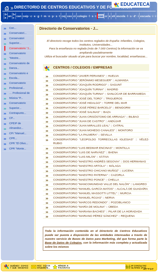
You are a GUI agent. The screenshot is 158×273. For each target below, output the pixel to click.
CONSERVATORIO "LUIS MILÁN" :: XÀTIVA (81, 156)
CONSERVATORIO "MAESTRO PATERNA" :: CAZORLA (88, 175)
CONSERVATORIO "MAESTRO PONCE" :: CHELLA (86, 179)
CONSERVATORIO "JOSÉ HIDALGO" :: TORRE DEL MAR (90, 102)
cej (63, 16)
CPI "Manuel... (17, 133)
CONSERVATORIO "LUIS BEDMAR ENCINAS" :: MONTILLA (91, 147)
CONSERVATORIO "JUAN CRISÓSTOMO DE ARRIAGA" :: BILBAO (96, 116)
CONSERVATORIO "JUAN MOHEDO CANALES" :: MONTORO (93, 130)
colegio (82, 16)
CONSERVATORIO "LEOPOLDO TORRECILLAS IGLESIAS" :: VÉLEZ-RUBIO (101, 141)
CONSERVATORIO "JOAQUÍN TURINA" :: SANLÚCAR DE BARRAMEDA (99, 93)
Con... (12, 27)
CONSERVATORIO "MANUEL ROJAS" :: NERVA (84, 197)
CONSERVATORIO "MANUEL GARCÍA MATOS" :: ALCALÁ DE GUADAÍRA (100, 188)
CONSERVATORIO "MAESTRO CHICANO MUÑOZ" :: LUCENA (93, 170)
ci (74, 16)
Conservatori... (17, 32)
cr (106, 16)
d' (135, 16)
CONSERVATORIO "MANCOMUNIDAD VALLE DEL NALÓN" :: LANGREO (100, 184)
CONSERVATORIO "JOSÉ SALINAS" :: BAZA (82, 112)
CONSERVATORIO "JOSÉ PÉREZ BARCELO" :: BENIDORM (91, 107)
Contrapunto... (17, 112)
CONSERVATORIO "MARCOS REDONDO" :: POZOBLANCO (91, 202)
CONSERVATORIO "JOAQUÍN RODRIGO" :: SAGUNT (87, 84)
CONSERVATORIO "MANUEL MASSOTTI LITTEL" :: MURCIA (92, 193)
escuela (145, 16)
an (9, 16)
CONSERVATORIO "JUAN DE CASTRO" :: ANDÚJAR (87, 121)
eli (113, 16)
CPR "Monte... (17, 148)
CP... (12, 117)
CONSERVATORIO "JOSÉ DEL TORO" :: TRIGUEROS (87, 98)
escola (121, 16)
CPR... (13, 138)
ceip (25, 16)
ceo (69, 16)
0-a (6, 16)
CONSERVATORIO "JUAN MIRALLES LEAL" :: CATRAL (88, 125)
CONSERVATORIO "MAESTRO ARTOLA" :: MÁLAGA (87, 165)
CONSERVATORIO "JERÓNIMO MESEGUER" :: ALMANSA (90, 80)
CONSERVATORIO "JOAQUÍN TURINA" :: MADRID (85, 89)
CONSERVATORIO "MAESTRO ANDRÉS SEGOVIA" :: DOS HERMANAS (99, 161)
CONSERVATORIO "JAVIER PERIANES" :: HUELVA (86, 75)
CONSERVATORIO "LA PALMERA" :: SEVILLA (82, 134)
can (18, 16)
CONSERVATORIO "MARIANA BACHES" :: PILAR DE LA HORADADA (97, 211)
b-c (14, 16)
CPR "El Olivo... (18, 143)
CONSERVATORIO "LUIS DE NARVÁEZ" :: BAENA (85, 152)
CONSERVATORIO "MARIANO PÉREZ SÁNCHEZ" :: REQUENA (94, 215)
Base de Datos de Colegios (63, 242)
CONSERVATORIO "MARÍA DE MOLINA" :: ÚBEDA (85, 206)
